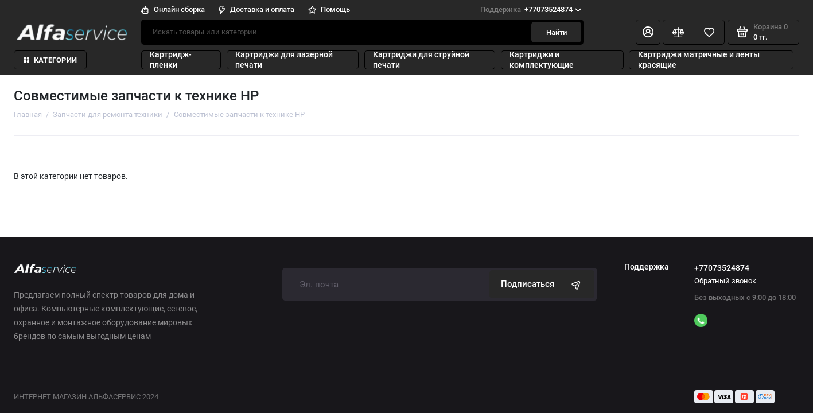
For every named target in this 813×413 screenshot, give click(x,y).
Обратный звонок (725, 280)
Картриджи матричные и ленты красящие (699, 60)
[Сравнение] (678, 32)
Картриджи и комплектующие (541, 60)
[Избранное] (709, 32)
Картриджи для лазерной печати (284, 60)
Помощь (329, 9)
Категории (50, 60)
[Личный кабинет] (648, 32)
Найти (556, 32)
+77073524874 (530, 9)
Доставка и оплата (256, 9)
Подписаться (542, 284)
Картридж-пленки (171, 60)
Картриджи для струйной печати (421, 60)
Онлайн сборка (173, 9)
